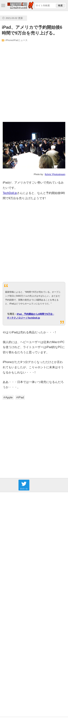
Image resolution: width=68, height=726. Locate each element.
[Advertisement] (34, 82)
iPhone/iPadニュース (16, 40)
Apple (9, 397)
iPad (21, 397)
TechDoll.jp (10, 193)
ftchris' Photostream (55, 174)
